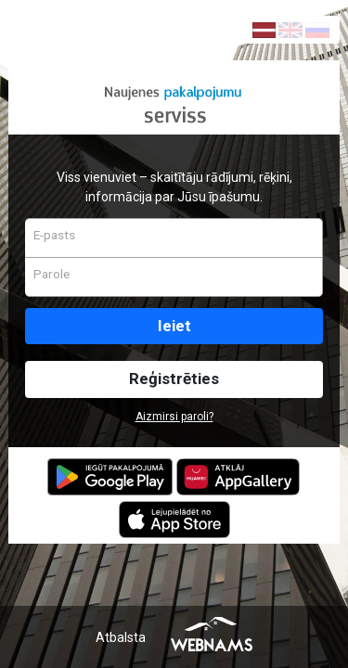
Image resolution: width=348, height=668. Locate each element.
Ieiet (174, 325)
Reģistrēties (174, 378)
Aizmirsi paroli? (174, 416)
